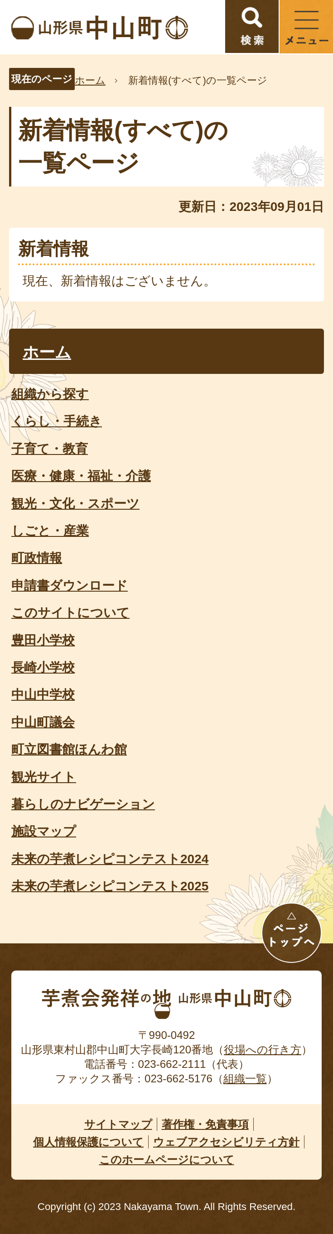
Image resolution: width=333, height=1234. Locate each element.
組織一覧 (245, 1078)
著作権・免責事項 (205, 1124)
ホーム (90, 80)
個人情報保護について (88, 1142)
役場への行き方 (262, 1049)
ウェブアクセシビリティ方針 (226, 1142)
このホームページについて (166, 1159)
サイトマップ (118, 1124)
